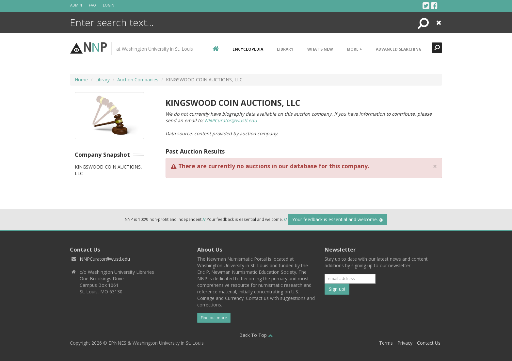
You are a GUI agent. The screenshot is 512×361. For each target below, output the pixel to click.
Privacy (404, 343)
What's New (320, 49)
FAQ (92, 5)
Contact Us (428, 343)
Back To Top (256, 335)
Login (108, 5)
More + (354, 49)
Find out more (214, 317)
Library (285, 49)
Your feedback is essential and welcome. (337, 219)
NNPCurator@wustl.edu (231, 120)
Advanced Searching (399, 49)
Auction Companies (137, 79)
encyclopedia (247, 49)
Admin (76, 5)
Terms (386, 343)
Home (81, 79)
